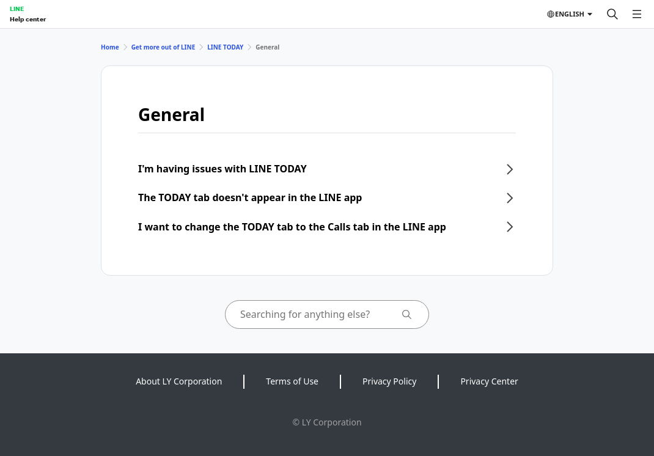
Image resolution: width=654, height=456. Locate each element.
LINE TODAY (225, 47)
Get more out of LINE (163, 47)
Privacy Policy (389, 381)
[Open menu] (637, 14)
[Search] (612, 14)
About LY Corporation (179, 381)
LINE (17, 8)
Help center (28, 19)
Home (110, 47)
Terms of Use (292, 381)
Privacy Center (489, 381)
